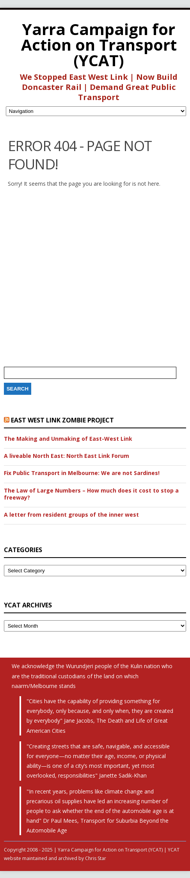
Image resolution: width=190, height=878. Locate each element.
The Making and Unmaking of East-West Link (68, 438)
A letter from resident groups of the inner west (71, 514)
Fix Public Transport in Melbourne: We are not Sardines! (82, 473)
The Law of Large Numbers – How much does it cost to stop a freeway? (91, 494)
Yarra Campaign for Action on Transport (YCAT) (99, 44)
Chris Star (95, 858)
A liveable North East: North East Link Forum (66, 455)
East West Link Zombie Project (62, 420)
